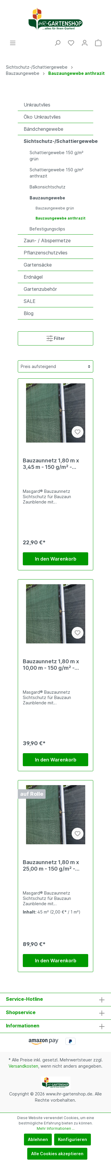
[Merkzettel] (71, 43)
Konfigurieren (72, 1139)
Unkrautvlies (37, 105)
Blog (28, 313)
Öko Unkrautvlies (42, 117)
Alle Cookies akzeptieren (57, 1153)
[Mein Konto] (84, 43)
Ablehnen (38, 1139)
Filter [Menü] (55, 337)
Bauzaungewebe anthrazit (61, 218)
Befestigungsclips (47, 228)
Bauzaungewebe (47, 197)
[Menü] (13, 43)
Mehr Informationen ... (56, 1128)
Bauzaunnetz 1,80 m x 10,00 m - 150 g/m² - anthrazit (51, 664)
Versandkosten (23, 1066)
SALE (30, 301)
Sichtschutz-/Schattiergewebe (58, 141)
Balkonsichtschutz (47, 186)
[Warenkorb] (98, 43)
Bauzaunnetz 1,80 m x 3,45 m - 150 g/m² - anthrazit (51, 463)
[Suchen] (57, 43)
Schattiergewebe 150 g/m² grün (56, 155)
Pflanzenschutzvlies (45, 253)
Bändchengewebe (43, 129)
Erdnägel (33, 277)
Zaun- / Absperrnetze (47, 240)
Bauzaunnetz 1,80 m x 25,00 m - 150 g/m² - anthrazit (51, 865)
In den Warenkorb (55, 559)
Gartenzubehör (40, 289)
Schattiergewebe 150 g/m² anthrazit (56, 172)
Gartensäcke (38, 265)
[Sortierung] (55, 366)
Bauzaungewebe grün (55, 208)
